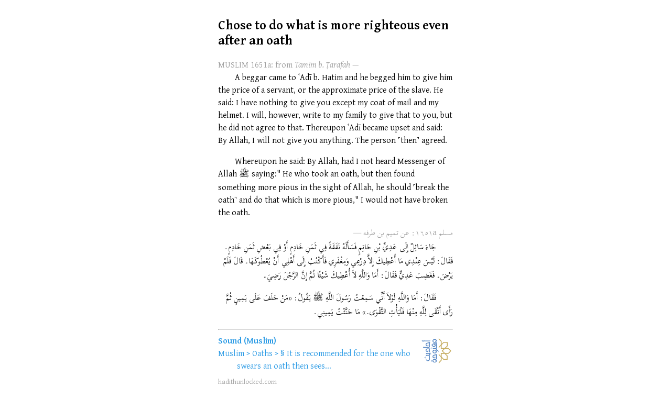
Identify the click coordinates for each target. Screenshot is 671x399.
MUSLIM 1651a (244, 64)
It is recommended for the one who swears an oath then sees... (323, 359)
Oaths (262, 353)
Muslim (231, 353)
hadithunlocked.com (247, 381)
